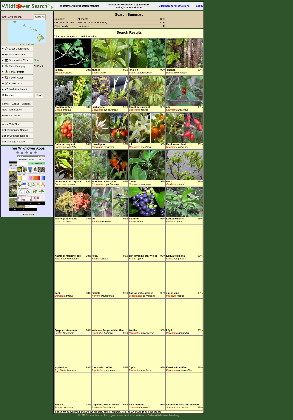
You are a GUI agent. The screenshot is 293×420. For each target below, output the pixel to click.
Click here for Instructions (174, 5)
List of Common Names (15, 135)
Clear (39, 95)
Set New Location (11, 17)
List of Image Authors (13, 141)
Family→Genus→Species (16, 103)
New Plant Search (12, 109)
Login (199, 5)
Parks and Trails (11, 115)
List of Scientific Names (15, 130)
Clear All (40, 17)
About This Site (10, 124)
